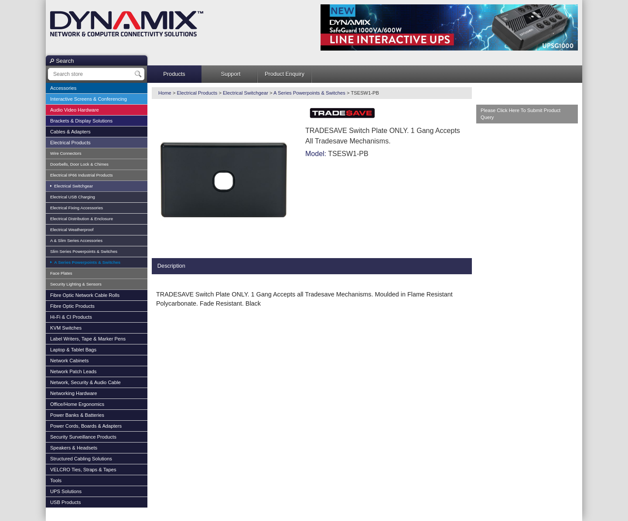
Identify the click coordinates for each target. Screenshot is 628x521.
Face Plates (61, 273)
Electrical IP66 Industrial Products (81, 175)
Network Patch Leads (73, 371)
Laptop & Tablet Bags (73, 349)
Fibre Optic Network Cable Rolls (84, 295)
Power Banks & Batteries (77, 415)
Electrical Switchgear (73, 186)
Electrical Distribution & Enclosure (81, 218)
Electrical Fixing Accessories (76, 207)
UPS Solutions (66, 491)
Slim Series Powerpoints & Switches (83, 251)
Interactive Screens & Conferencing (88, 99)
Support (231, 74)
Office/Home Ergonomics (77, 404)
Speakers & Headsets (73, 447)
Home (164, 92)
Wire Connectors (65, 153)
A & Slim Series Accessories (76, 240)
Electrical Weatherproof (72, 229)
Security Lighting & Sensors (76, 284)
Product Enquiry (284, 74)
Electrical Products (70, 142)
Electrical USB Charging (72, 196)
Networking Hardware (73, 393)
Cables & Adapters (70, 131)
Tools (55, 480)
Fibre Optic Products (72, 306)
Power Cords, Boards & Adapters (86, 426)
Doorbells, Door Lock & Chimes (79, 164)
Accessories (63, 88)
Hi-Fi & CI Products (71, 317)
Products (174, 74)
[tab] (171, 266)
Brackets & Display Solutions (81, 120)
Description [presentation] (171, 265)
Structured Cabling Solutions (81, 458)
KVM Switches (66, 327)
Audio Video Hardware (74, 109)
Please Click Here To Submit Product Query (520, 114)
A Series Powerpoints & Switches (86, 262)
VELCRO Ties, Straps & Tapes (83, 469)
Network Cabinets (69, 360)
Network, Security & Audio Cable (85, 382)
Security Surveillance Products (83, 436)
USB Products (65, 502)
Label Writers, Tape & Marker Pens (88, 338)
